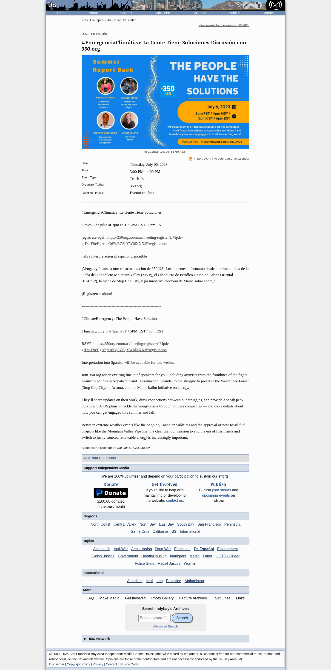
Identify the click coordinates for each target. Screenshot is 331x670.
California (160, 531)
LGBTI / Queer (228, 556)
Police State (144, 563)
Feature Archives (193, 598)
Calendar (199, 13)
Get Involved (135, 598)
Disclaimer (56, 664)
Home (61, 13)
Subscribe (162, 13)
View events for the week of (224, 25)
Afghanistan (194, 581)
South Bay (185, 524)
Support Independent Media (106, 468)
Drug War (163, 549)
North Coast (100, 524)
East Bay (166, 524)
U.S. (85, 34)
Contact (126, 13)
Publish (234, 13)
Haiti (149, 581)
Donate (268, 13)
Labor (207, 556)
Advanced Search (165, 626)
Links (240, 598)
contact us (174, 500)
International (190, 531)
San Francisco (209, 524)
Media (195, 556)
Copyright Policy (78, 664)
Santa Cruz (140, 531)
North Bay (148, 524)
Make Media (109, 598)
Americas (135, 581)
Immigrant (178, 556)
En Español (99, 34)
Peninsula (232, 524)
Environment (227, 549)
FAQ (90, 598)
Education (182, 549)
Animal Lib (101, 549)
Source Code (129, 664)
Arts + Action (141, 549)
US (174, 531)
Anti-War (121, 549)
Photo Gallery (162, 598)
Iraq (159, 581)
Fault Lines (221, 598)
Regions (90, 516)
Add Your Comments (100, 458)
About (93, 13)
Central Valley (125, 524)
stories (221, 490)
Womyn (190, 563)
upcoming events (216, 495)
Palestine (173, 581)
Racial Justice (169, 563)
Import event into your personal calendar (219, 158)
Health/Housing (153, 556)
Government (128, 556)
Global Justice (103, 556)
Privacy (98, 664)
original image (156, 152)
